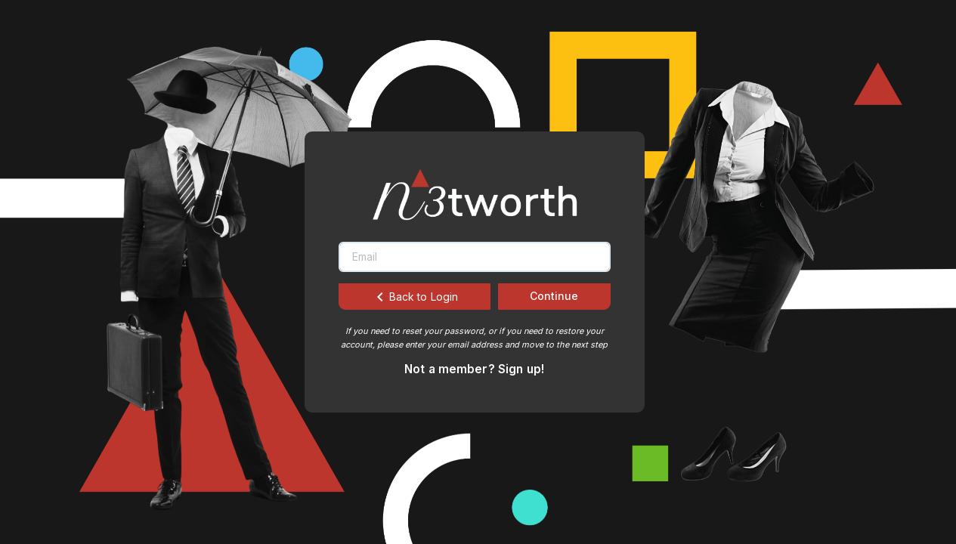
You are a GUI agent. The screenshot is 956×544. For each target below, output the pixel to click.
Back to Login (415, 297)
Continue (554, 295)
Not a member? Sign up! (474, 369)
